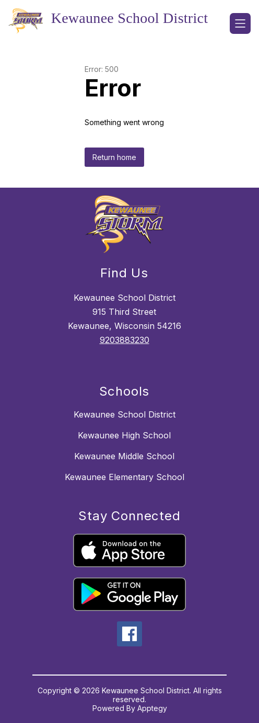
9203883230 (124, 340)
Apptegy (152, 708)
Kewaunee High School (124, 435)
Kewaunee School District (124, 414)
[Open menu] (240, 23)
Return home (114, 157)
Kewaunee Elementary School (124, 477)
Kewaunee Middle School (124, 456)
